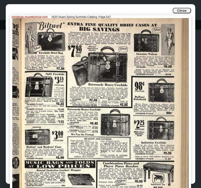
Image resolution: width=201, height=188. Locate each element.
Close (181, 11)
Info (8, 25)
